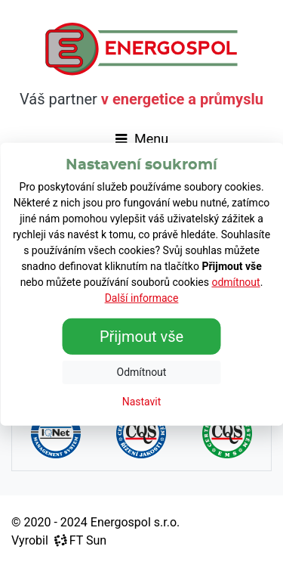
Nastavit (141, 402)
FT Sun (80, 540)
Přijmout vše (141, 336)
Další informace (142, 298)
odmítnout (235, 282)
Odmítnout (142, 372)
